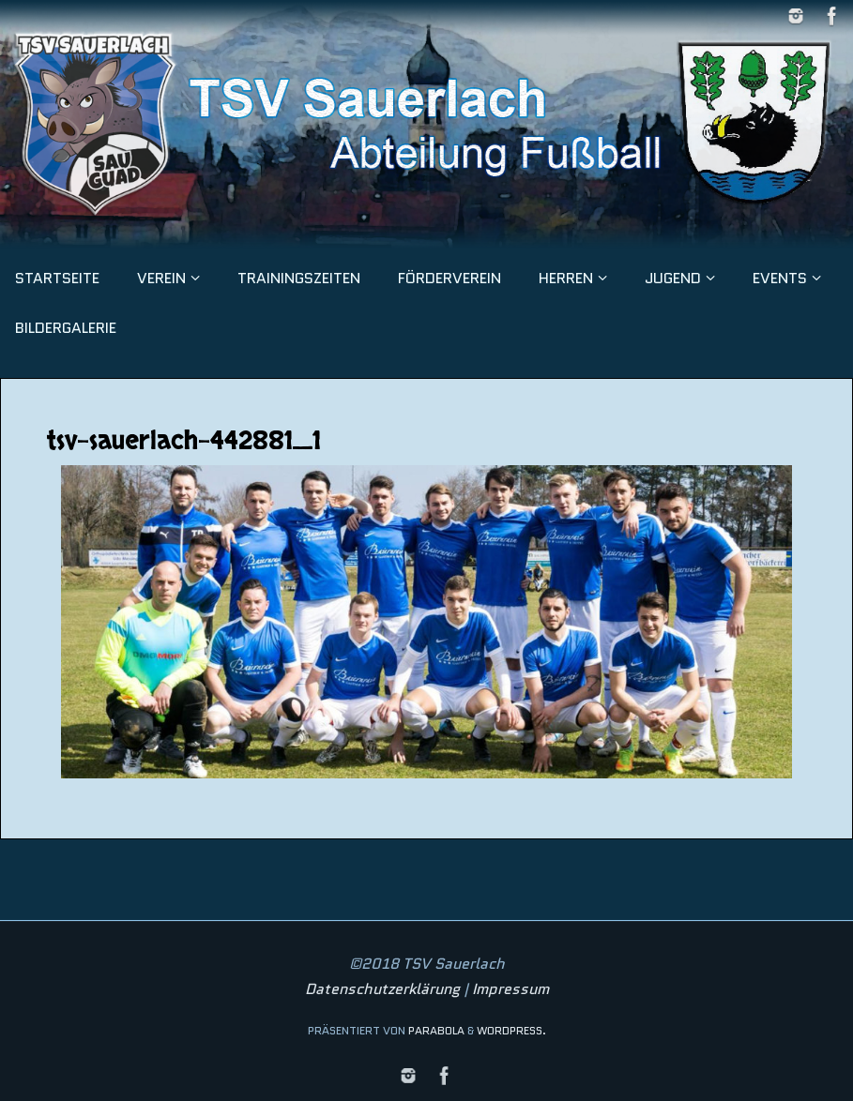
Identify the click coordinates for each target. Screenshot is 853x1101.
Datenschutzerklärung (382, 989)
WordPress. (511, 1030)
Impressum (510, 989)
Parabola (436, 1030)
